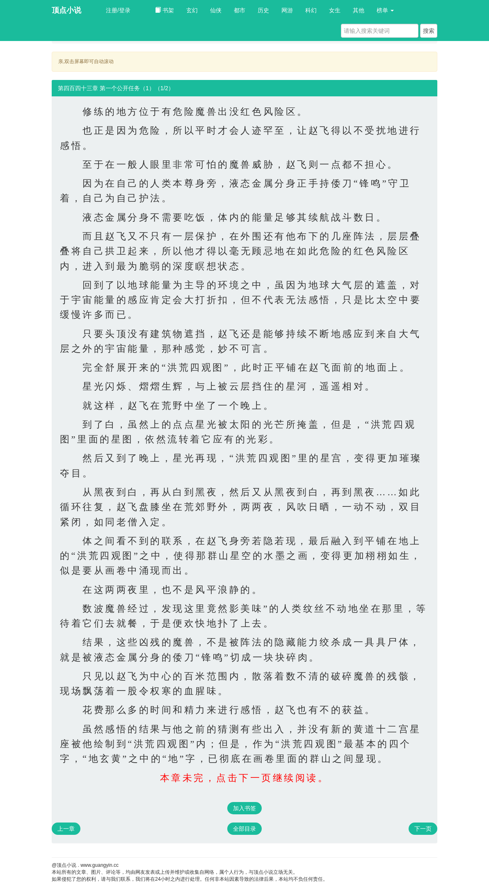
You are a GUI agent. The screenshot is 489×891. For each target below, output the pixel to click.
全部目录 (244, 828)
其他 (358, 10)
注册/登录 (118, 10)
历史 (263, 10)
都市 (239, 10)
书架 (164, 10)
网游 (287, 10)
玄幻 (192, 10)
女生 (334, 10)
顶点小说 (66, 10)
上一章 (66, 828)
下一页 (423, 828)
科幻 (311, 10)
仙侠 (216, 10)
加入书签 (244, 808)
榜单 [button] (385, 10)
